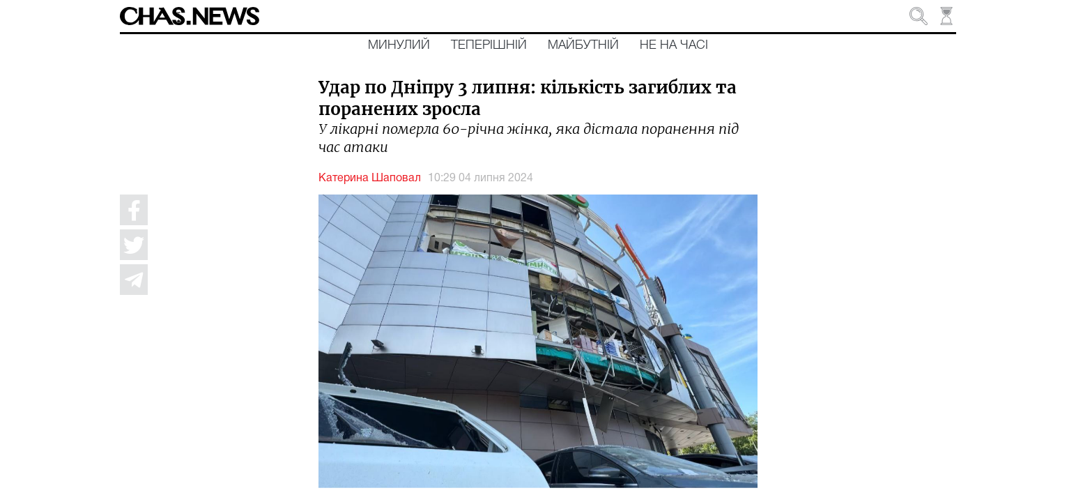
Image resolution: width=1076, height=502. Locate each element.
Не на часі (674, 45)
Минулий (399, 45)
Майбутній (583, 45)
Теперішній (489, 45)
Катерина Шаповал (369, 178)
